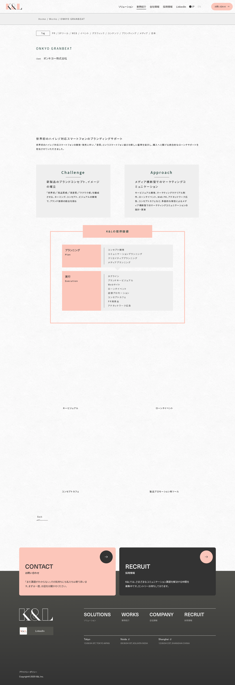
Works (53, 18)
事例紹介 (141, 6)
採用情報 (168, 6)
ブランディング (129, 33)
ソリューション (126, 6)
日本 (153, 33)
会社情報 (154, 6)
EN (199, 6)
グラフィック (98, 33)
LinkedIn (181, 6)
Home (42, 18)
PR (53, 33)
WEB (74, 33)
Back (39, 517)
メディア (144, 33)
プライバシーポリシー (28, 671)
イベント (84, 33)
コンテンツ (113, 33)
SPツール (64, 33)
